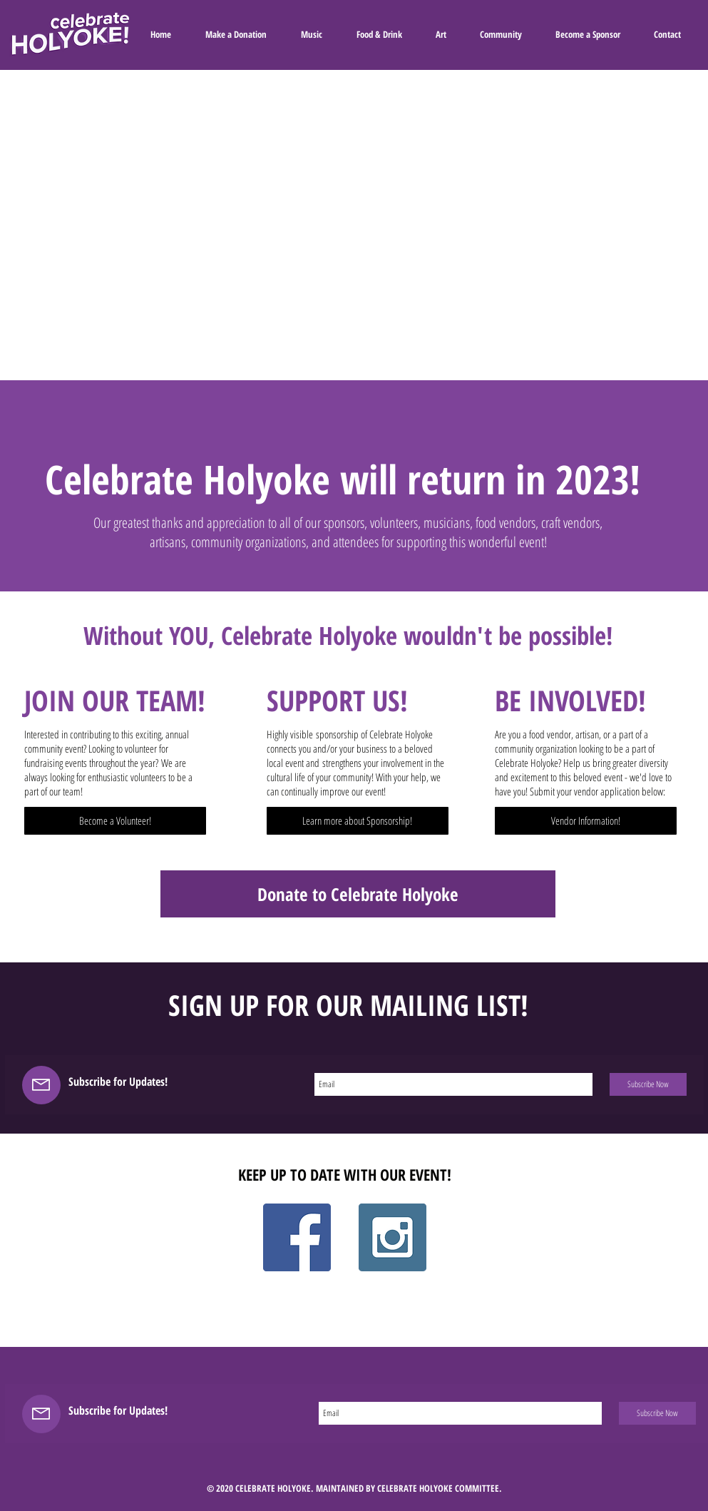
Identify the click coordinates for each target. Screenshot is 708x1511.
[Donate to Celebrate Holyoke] (358, 894)
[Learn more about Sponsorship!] (357, 821)
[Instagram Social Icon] (392, 1237)
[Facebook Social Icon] (297, 1237)
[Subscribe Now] (648, 1084)
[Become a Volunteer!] (115, 821)
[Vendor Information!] (586, 821)
